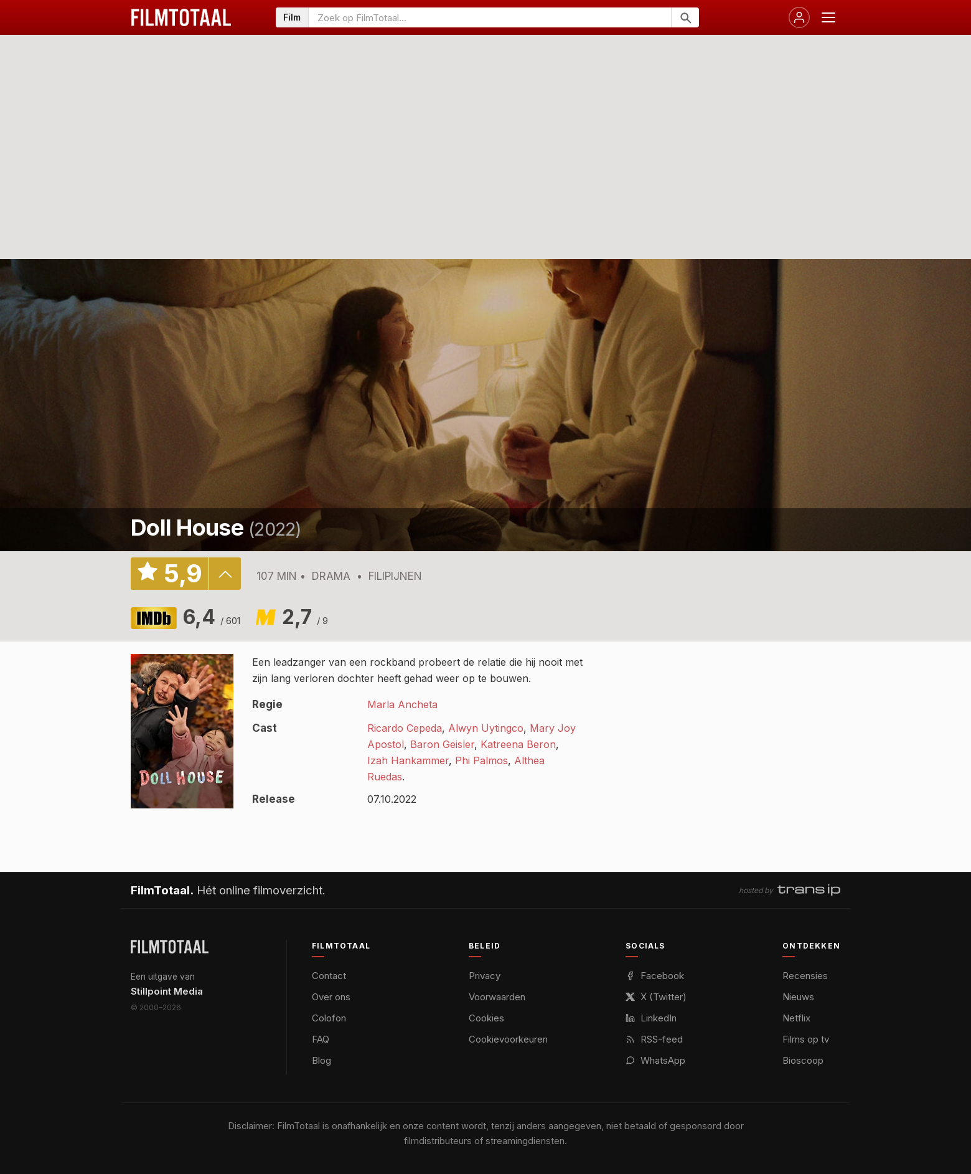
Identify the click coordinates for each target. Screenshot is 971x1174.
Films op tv (805, 1039)
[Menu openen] (828, 17)
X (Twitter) (656, 997)
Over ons (331, 997)
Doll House (187, 527)
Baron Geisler (442, 744)
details (225, 573)
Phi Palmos (481, 760)
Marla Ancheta (402, 704)
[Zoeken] (685, 17)
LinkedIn (651, 1018)
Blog (321, 1060)
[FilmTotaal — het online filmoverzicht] (170, 947)
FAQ (320, 1039)
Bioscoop (802, 1060)
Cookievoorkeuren (508, 1039)
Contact (329, 976)
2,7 (305, 617)
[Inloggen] (799, 17)
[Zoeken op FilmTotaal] (490, 17)
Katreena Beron (518, 744)
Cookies (486, 1018)
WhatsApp (655, 1060)
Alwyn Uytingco (485, 728)
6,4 (211, 617)
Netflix (796, 1018)
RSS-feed (654, 1039)
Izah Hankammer (408, 760)
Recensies (805, 976)
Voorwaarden (497, 997)
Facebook (655, 976)
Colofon (329, 1018)
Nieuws (798, 997)
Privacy (484, 976)
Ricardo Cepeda (404, 728)
